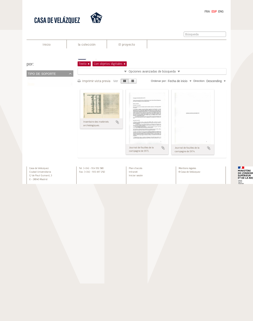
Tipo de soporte (42, 73)
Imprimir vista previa (94, 81)
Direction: (199, 80)
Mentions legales (187, 168)
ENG (220, 11)
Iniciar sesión (136, 175)
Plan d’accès (135, 168)
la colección (87, 44)
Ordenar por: (159, 80)
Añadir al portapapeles (117, 122)
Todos (31, 79)
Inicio (47, 44)
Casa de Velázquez (39, 168)
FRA (207, 11)
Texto (30, 85)
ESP (214, 11)
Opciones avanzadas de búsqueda (152, 71)
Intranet (133, 171)
